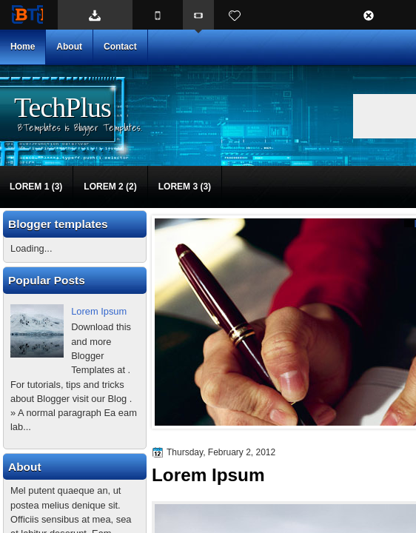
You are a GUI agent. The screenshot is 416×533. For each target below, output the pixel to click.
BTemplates (27, 14)
